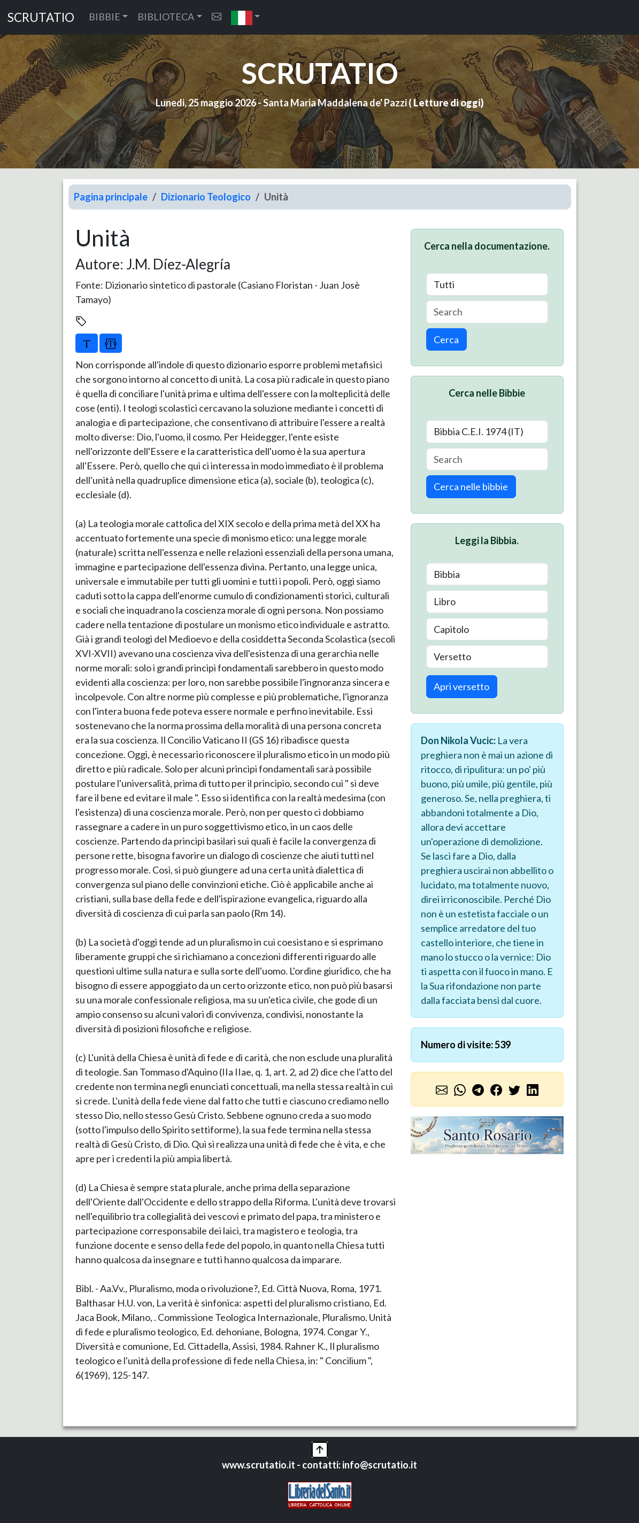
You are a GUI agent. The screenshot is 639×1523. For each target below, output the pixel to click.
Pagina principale (111, 197)
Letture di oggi (447, 103)
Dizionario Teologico (206, 197)
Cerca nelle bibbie (471, 486)
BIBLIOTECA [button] (165, 16)
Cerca (446, 339)
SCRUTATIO (40, 17)
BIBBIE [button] (104, 16)
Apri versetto (461, 686)
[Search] (487, 311)
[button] (245, 17)
